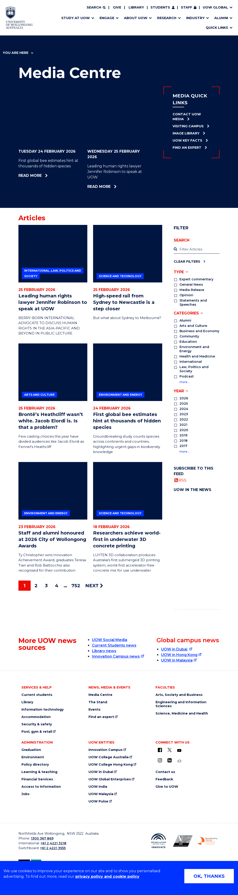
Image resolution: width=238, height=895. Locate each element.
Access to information (41, 787)
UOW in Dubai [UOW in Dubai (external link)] (174, 649)
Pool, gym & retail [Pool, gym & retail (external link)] (36, 732)
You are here (18, 53)
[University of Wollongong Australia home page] (19, 18)
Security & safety (36, 724)
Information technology (42, 710)
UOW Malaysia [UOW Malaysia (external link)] (100, 794)
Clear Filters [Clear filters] (187, 261)
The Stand (97, 702)
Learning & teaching (39, 772)
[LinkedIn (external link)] (169, 760)
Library (136, 7)
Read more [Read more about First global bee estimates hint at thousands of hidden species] (42, 175)
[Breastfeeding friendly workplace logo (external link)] (207, 841)
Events (94, 710)
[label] (197, 249)
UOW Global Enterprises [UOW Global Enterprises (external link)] (109, 779)
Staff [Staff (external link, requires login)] (186, 7)
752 (75, 585)
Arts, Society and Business (179, 695)
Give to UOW (167, 787)
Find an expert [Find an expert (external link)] (101, 717)
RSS (182, 480)
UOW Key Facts (187, 140)
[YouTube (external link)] (179, 751)
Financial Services (37, 779)
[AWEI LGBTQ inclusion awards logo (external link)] (183, 841)
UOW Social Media (109, 640)
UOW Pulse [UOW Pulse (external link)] (98, 801)
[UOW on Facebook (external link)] (160, 750)
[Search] (96, 7)
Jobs (25, 794)
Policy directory (35, 765)
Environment (32, 757)
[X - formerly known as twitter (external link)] (169, 750)
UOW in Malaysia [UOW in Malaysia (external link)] (177, 660)
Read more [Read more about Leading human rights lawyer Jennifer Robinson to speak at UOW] (109, 186)
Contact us (165, 772)
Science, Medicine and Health (182, 713)
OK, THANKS (209, 876)
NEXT (94, 585)
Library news (104, 651)
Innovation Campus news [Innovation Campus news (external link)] (116, 656)
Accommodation (36, 717)
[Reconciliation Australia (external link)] (158, 840)
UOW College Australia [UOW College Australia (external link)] (108, 757)
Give (117, 7)
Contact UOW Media (187, 116)
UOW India (97, 787)
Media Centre (100, 695)
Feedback (164, 779)
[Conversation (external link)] (179, 761)
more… (184, 382)
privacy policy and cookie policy (107, 876)
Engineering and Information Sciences (181, 704)
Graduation (31, 750)
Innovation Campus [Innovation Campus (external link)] (105, 750)
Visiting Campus (188, 126)
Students (160, 7)
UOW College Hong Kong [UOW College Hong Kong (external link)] (110, 765)
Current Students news (114, 645)
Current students (36, 695)
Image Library (186, 133)
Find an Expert (187, 147)
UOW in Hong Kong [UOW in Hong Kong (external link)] (179, 655)
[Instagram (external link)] (160, 760)
